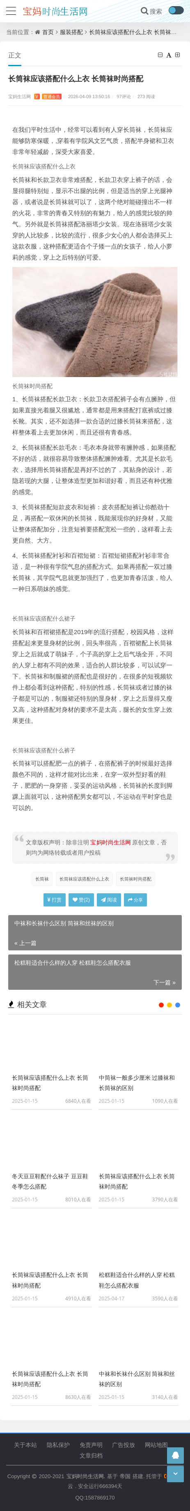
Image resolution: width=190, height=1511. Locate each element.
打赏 (55, 899)
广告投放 (123, 1445)
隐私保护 (58, 1445)
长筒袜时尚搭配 (135, 879)
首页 (48, 32)
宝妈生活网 (35, 96)
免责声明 (91, 1445)
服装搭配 (71, 32)
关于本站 (25, 1445)
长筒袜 (42, 879)
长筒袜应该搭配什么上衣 (84, 879)
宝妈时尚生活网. (85, 1476)
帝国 (125, 1476)
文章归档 (91, 1455)
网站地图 (156, 1445)
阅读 (109, 899)
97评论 (124, 96)
